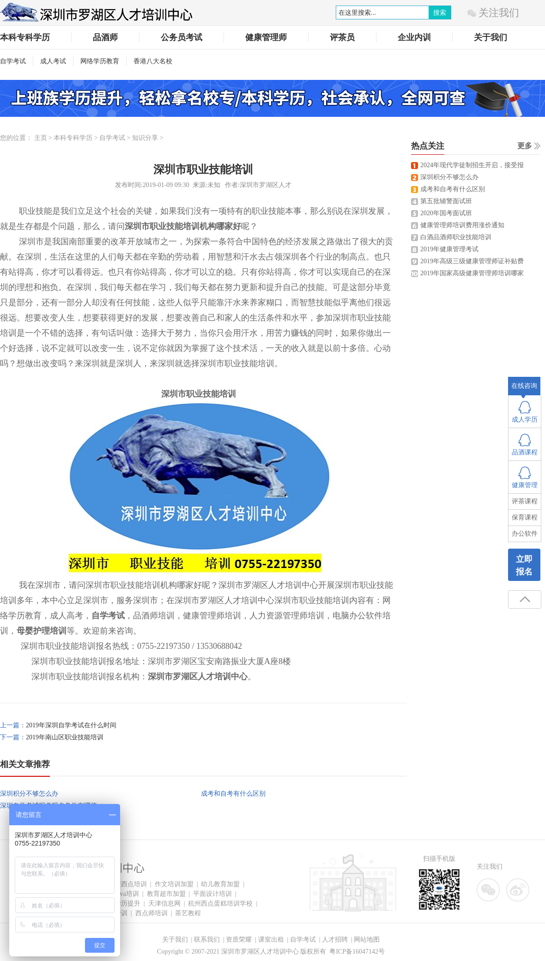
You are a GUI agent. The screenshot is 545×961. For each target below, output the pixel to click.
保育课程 (525, 517)
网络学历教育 (99, 61)
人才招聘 (335, 939)
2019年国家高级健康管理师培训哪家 (472, 273)
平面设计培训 (212, 893)
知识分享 (145, 137)
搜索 (439, 12)
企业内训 (414, 37)
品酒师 (105, 37)
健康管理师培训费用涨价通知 (462, 225)
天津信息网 (164, 903)
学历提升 (127, 903)
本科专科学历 (25, 37)
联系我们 (207, 939)
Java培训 (127, 893)
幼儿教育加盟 (220, 884)
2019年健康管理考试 (449, 249)
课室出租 (271, 939)
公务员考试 (181, 37)
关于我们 (490, 37)
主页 (40, 137)
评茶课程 (525, 501)
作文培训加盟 (174, 884)
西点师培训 (151, 913)
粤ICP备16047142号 (357, 951)
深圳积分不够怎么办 (29, 793)
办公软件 (525, 533)
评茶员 (342, 37)
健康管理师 (266, 37)
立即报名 (524, 565)
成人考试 (53, 61)
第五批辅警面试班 (446, 201)
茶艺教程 (188, 913)
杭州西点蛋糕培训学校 (220, 903)
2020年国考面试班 (446, 213)
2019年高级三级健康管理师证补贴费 (472, 261)
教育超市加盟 (166, 893)
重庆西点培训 (127, 884)
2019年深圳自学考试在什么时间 (71, 725)
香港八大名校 (152, 61)
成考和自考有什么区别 (233, 793)
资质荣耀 (239, 939)
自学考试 (13, 61)
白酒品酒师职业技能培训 (455, 237)
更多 (524, 146)
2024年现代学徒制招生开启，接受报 (472, 165)
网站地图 (367, 939)
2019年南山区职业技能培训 (64, 737)
